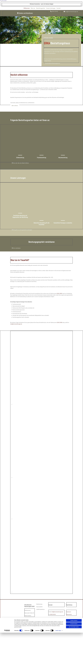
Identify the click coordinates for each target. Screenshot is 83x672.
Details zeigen (58, 391)
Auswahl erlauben (73, 384)
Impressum (68, 611)
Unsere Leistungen (50, 8)
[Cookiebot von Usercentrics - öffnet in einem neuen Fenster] (7, 391)
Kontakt (59, 8)
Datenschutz (69, 614)
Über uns (33, 8)
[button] (54, 11)
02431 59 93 (53, 614)
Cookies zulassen (73, 381)
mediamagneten (31, 623)
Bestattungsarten (40, 8)
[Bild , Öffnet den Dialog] (40, 404)
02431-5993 (59, 293)
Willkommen (27, 8)
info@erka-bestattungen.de (16, 324)
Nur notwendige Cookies (74, 387)
